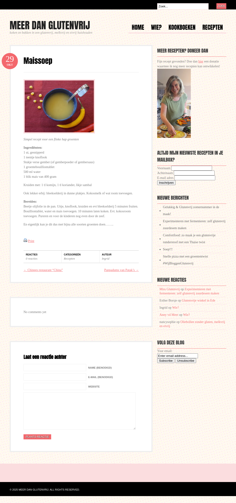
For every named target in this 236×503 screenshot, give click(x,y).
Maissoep (38, 60)
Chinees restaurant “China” (43, 270)
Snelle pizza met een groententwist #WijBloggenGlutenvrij (185, 260)
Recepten (212, 28)
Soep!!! (168, 249)
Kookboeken (181, 28)
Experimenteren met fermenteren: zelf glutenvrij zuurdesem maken (194, 224)
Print (31, 241)
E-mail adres (165, 178)
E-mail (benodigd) (100, 377)
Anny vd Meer (168, 315)
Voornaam (163, 168)
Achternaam (165, 173)
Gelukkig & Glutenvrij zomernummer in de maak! (191, 210)
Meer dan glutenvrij (50, 25)
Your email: (164, 351)
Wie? (156, 28)
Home (138, 28)
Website (94, 386)
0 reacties (31, 258)
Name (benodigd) (100, 367)
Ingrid (105, 258)
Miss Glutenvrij (169, 289)
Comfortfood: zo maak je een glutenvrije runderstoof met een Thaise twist (189, 239)
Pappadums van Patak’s (121, 270)
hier (200, 61)
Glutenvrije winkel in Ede (198, 300)
